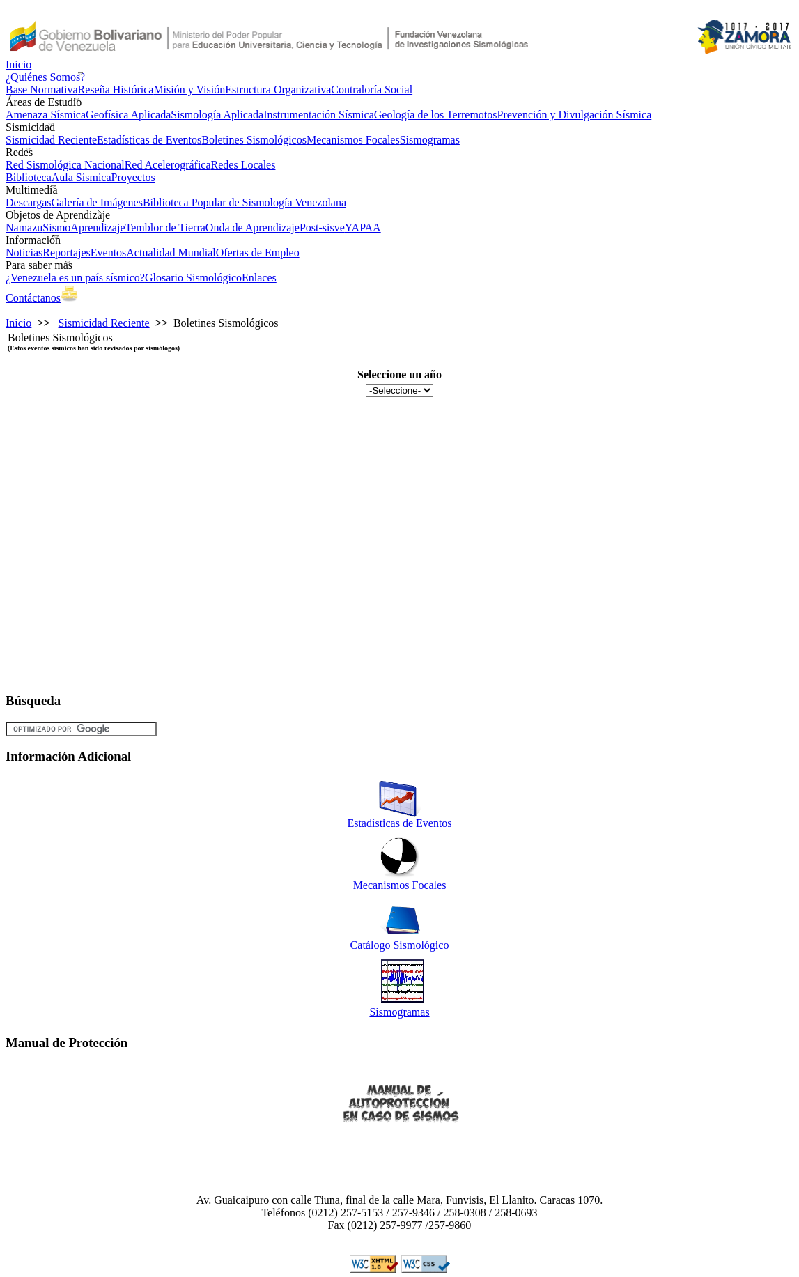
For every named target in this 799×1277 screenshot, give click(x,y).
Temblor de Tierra (165, 227)
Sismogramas (430, 140)
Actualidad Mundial (170, 252)
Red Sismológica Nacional (65, 165)
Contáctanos (33, 298)
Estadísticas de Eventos (149, 140)
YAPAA (363, 227)
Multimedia (32, 190)
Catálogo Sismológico (399, 945)
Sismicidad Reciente (51, 140)
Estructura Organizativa (278, 89)
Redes (19, 152)
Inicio (18, 64)
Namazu (24, 227)
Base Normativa (42, 89)
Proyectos (133, 177)
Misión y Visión (189, 89)
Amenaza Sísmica (46, 115)
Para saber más (39, 265)
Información (33, 240)
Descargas (28, 202)
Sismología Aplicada (217, 115)
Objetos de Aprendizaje (58, 215)
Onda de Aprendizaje (252, 227)
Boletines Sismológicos (254, 140)
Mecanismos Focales (353, 140)
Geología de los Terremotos (435, 115)
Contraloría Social (371, 89)
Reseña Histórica (116, 89)
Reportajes (66, 252)
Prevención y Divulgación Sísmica (574, 115)
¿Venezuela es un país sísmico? (75, 278)
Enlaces (259, 278)
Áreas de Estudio (44, 102)
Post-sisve (322, 227)
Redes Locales (243, 165)
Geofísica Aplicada (128, 115)
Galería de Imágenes (96, 202)
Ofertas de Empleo (258, 252)
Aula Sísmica (81, 177)
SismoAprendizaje (83, 227)
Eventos (109, 252)
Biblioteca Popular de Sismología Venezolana (244, 202)
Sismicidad (30, 127)
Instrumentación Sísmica (318, 115)
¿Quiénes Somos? (45, 77)
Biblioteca (29, 177)
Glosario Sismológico (193, 278)
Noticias (24, 252)
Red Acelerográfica (168, 165)
